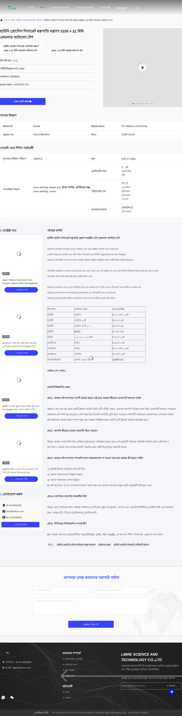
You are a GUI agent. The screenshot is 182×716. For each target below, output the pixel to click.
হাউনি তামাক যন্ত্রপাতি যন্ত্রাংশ (28, 20)
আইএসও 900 (104, 545)
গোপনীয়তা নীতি (41, 713)
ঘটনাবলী (105, 7)
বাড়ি (31, 7)
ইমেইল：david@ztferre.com (16, 668)
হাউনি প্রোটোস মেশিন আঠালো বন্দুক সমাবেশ (76, 545)
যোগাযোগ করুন (85, 7)
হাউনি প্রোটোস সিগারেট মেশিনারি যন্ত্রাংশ (131, 545)
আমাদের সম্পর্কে (60, 7)
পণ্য (42, 7)
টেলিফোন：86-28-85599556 (16, 662)
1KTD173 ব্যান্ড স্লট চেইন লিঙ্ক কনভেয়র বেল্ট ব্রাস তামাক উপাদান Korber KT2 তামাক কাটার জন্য (19, 346)
